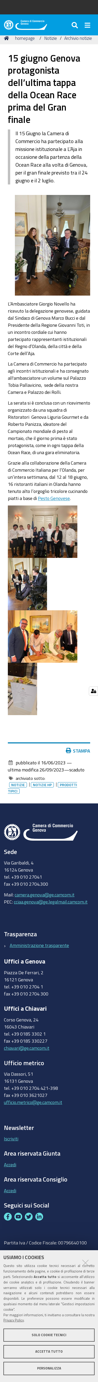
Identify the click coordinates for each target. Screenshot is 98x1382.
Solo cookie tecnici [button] (49, 1335)
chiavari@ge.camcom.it (26, 1048)
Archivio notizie (78, 38)
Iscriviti (11, 1138)
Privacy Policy (13, 1320)
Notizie (50, 38)
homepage (25, 38)
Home (7, 38)
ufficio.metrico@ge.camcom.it (33, 1102)
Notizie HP (42, 785)
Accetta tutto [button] (49, 1351)
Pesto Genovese (54, 498)
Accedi (10, 1164)
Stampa (79, 750)
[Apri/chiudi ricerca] (75, 25)
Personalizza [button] (49, 1368)
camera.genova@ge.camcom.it (44, 894)
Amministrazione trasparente (39, 945)
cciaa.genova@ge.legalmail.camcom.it (51, 901)
